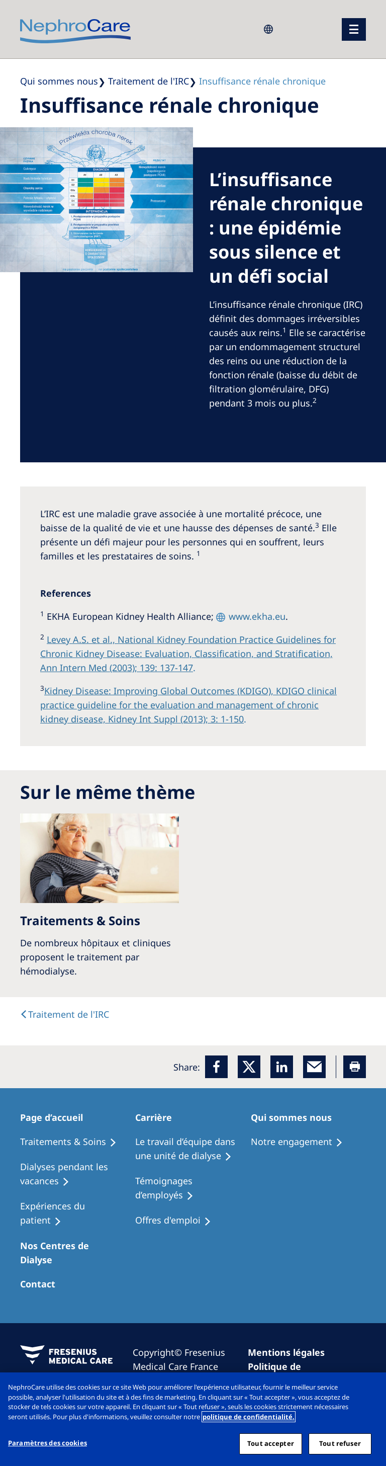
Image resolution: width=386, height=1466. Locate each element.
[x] (249, 1066)
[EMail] (314, 1066)
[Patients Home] (57, 1117)
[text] (64, 1014)
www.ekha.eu (257, 616)
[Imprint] (291, 1352)
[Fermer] (370, 1388)
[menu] (354, 29)
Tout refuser (340, 1443)
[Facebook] (216, 1066)
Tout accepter (270, 1443)
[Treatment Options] (73, 1142)
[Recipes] (77, 1174)
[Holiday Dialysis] (77, 1213)
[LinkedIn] (281, 1066)
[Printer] (354, 1066)
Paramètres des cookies (47, 1442)
